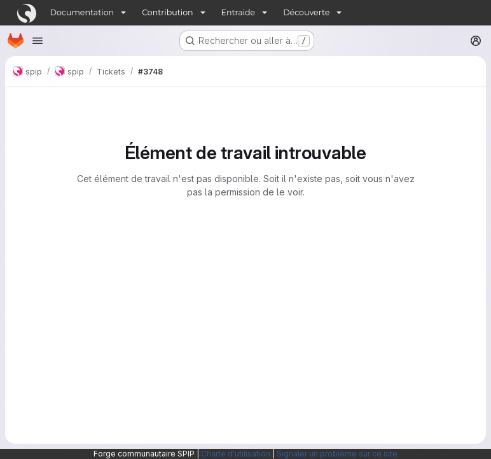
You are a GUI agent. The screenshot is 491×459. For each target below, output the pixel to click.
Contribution (167, 12)
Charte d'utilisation (235, 453)
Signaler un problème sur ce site (337, 453)
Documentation (82, 12)
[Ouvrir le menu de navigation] (37, 41)
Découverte (306, 12)
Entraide (238, 12)
